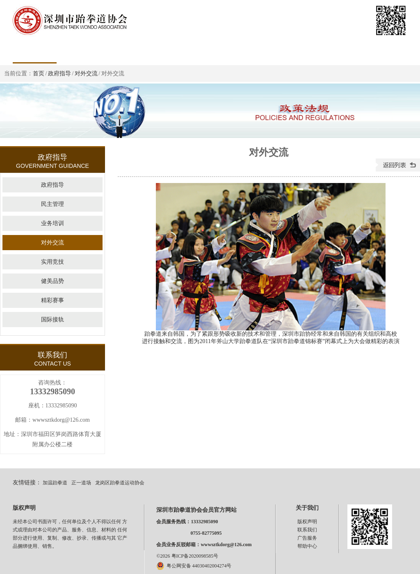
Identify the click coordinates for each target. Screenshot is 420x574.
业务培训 (52, 223)
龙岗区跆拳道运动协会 (119, 483)
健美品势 (52, 281)
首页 (34, 51)
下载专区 (342, 51)
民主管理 (52, 204)
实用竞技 (52, 262)
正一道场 (81, 483)
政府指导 (59, 73)
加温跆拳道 (55, 483)
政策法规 (78, 51)
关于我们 (307, 508)
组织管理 (122, 51)
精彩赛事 (52, 300)
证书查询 (254, 51)
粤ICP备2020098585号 (195, 556)
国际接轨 (52, 319)
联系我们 (307, 530)
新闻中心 (166, 51)
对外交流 (86, 73)
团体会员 (298, 51)
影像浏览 (385, 51)
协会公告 (210, 51)
